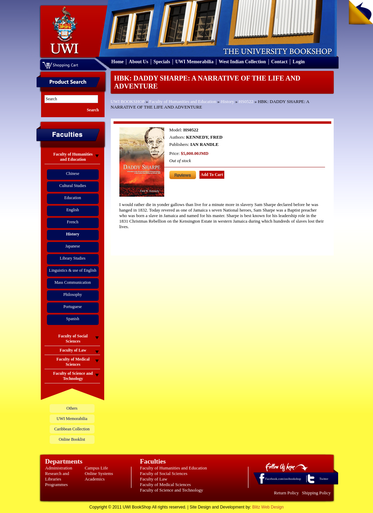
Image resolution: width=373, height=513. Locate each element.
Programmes (56, 484)
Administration (58, 467)
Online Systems (99, 473)
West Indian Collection (242, 61)
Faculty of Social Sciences (164, 473)
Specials (162, 61)
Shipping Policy (316, 492)
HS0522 (246, 101)
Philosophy (72, 294)
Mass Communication (73, 282)
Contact (279, 61)
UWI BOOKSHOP (128, 101)
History (227, 101)
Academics (95, 479)
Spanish (72, 318)
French (72, 222)
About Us (138, 61)
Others (72, 408)
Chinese (72, 173)
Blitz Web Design (268, 507)
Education (72, 197)
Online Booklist (72, 439)
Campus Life (96, 467)
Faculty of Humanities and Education (182, 101)
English (72, 209)
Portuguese (72, 306)
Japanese (72, 246)
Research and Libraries (57, 476)
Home (117, 61)
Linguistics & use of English (72, 270)
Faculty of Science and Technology (171, 490)
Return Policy (286, 492)
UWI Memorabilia (194, 61)
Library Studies (72, 258)
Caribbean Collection (71, 429)
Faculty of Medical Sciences (165, 484)
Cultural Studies (72, 185)
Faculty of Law (153, 479)
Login (299, 61)
